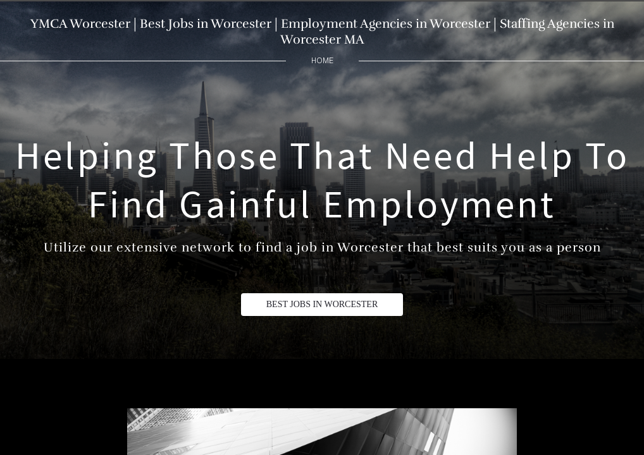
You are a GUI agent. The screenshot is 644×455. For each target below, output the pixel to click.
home (322, 60)
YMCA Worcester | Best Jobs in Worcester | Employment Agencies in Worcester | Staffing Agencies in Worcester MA (322, 31)
